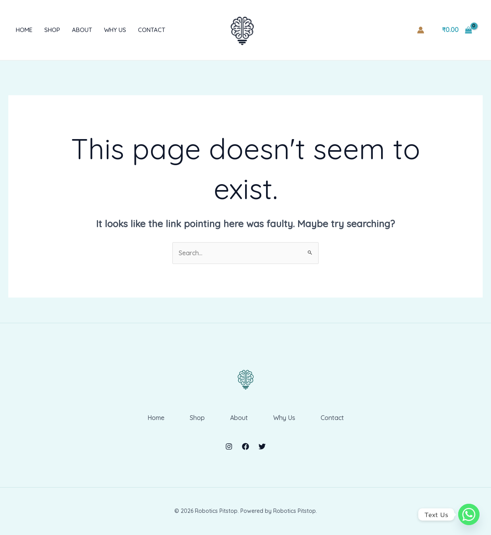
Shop (52, 30)
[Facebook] (245, 446)
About (82, 30)
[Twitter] (262, 446)
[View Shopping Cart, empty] (456, 30)
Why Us (115, 30)
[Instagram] (228, 446)
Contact (151, 30)
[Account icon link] (420, 30)
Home (24, 30)
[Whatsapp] (469, 514)
